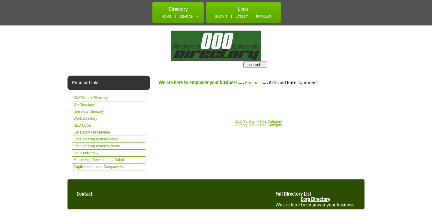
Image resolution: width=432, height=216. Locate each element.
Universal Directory (89, 112)
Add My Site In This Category (258, 121)
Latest (242, 16)
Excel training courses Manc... (98, 139)
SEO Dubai (83, 125)
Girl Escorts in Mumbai (92, 132)
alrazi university (86, 153)
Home (166, 16)
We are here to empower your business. (198, 83)
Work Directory (85, 118)
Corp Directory (315, 199)
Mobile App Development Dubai (99, 160)
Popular (264, 16)
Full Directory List (293, 194)
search (255, 64)
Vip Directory (84, 105)
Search (187, 16)
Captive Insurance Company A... (99, 167)
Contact (84, 194)
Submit (221, 16)
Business (254, 83)
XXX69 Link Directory (91, 98)
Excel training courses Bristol (97, 146)
